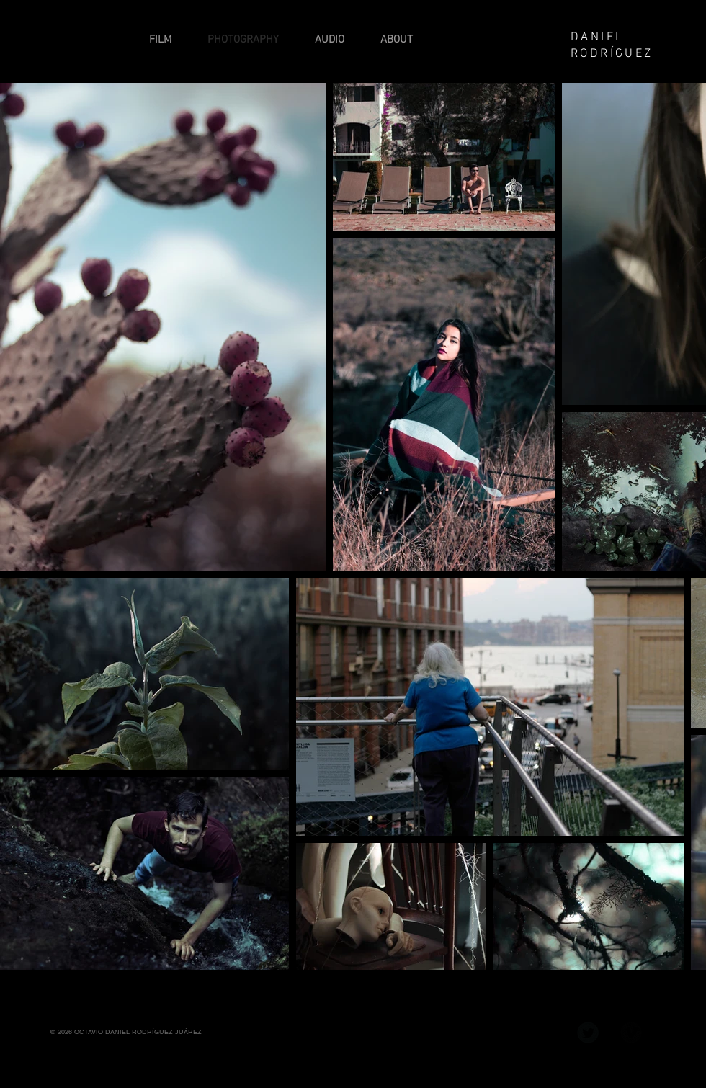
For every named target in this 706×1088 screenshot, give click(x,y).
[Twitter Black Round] (588, 1032)
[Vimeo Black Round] (631, 1032)
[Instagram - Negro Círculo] (544, 1032)
